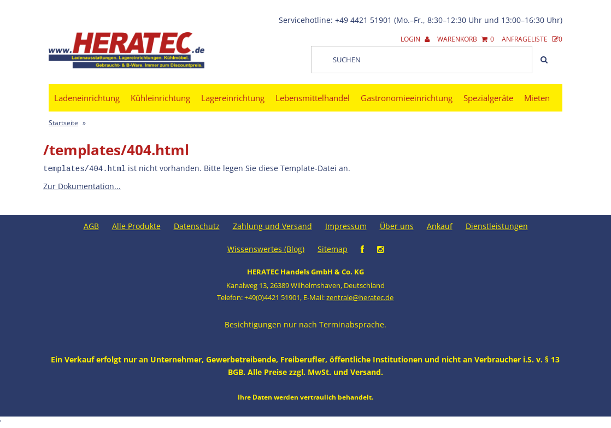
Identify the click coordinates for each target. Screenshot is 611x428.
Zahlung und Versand (272, 225)
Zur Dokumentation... (82, 185)
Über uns (397, 225)
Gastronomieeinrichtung (407, 97)
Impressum (346, 225)
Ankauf (440, 225)
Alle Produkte (136, 225)
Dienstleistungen (497, 225)
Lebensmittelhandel (312, 97)
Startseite (63, 122)
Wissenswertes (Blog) (265, 248)
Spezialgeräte (488, 97)
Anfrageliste (532, 39)
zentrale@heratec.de (359, 297)
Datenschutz (197, 225)
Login (415, 39)
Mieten (537, 97)
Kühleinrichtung (160, 97)
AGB (91, 225)
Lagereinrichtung (233, 97)
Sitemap (333, 248)
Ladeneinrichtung (87, 97)
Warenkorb (465, 39)
